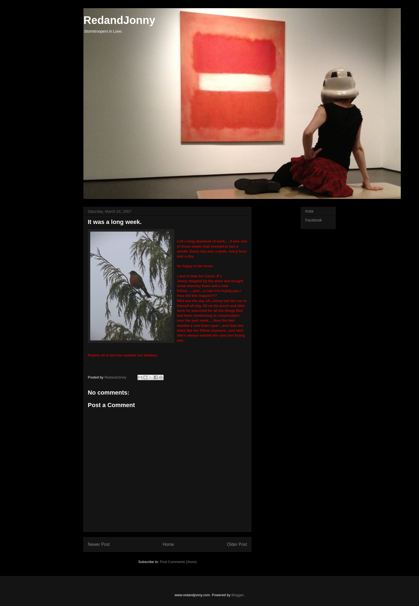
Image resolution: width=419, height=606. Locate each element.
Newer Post (99, 544)
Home (168, 544)
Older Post (237, 544)
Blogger (237, 595)
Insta (309, 211)
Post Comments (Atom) (178, 562)
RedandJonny (119, 20)
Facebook (313, 220)
